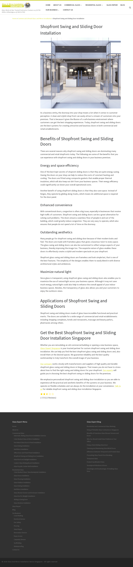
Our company (46, 363)
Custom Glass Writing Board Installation (26, 463)
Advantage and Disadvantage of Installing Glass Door (102, 470)
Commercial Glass (18, 433)
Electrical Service (19, 519)
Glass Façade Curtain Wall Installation (26, 466)
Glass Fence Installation (21, 476)
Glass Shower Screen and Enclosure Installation (29, 493)
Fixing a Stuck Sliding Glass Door (97, 445)
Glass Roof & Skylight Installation (24, 496)
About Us (15, 430)
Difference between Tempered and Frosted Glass (103, 452)
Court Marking (18, 516)
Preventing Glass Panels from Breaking (99, 455)
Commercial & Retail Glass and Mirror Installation (35, 18)
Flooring (16, 526)
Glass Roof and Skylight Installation (25, 460)
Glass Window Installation (22, 503)
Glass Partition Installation (22, 483)
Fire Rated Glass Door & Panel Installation (27, 443)
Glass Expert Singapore (50, 348)
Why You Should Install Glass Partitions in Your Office (101, 440)
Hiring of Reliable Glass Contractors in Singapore (103, 430)
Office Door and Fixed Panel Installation (27, 453)
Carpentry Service (20, 539)
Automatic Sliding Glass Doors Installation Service (30, 436)
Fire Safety (17, 522)
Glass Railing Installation (21, 446)
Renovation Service (20, 533)
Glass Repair (16, 506)
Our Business (16, 513)
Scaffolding (17, 543)
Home (14, 18)
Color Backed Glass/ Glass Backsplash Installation (30, 472)
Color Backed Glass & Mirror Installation (27, 439)
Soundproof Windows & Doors (97, 465)
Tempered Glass (92, 459)
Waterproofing (19, 546)
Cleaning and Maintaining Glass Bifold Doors (101, 448)
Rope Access (18, 536)
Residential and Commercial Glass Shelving (101, 426)
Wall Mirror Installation (21, 449)
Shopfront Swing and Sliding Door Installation (29, 456)
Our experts (108, 370)
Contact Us (15, 550)
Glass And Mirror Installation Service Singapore (25, 562)
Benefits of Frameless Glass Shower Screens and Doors (103, 434)
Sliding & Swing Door (21, 499)
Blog (13, 510)
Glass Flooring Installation (22, 479)
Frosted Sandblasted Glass (95, 462)
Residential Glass (18, 470)
